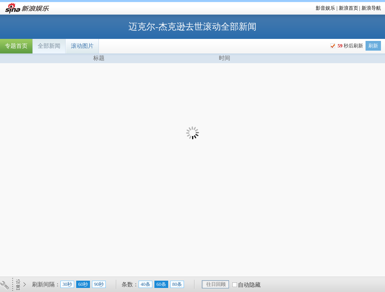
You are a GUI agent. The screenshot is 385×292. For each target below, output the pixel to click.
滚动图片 (82, 46)
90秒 (99, 284)
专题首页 (16, 46)
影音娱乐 (325, 8)
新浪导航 (371, 8)
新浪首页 (348, 8)
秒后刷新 (349, 46)
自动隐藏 (249, 285)
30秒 (67, 284)
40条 (145, 284)
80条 (177, 284)
